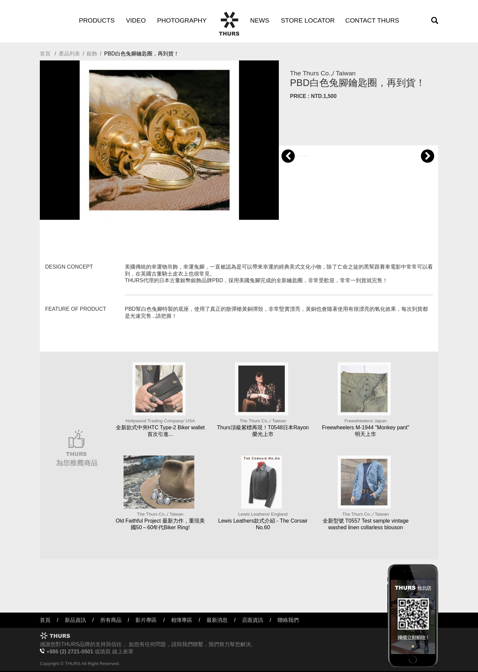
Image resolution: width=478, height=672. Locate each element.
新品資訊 (75, 620)
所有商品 (110, 620)
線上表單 (122, 651)
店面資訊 (252, 620)
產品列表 (69, 53)
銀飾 (92, 53)
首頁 (45, 53)
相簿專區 (181, 620)
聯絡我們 (288, 620)
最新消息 (217, 620)
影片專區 (146, 620)
